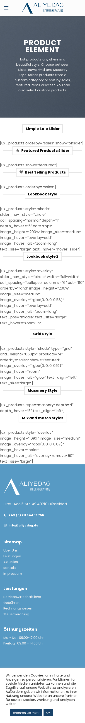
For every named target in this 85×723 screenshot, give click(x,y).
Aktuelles (10, 562)
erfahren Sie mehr (26, 713)
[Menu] (6, 7)
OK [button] (48, 713)
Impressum (12, 573)
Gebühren (11, 602)
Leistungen (12, 556)
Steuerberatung (16, 614)
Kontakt (9, 567)
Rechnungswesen (17, 608)
